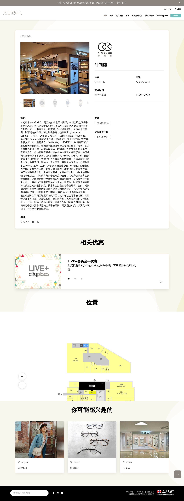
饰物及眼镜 (103, 123)
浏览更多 (121, 2)
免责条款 (140, 492)
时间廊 (92, 352)
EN (165, 9)
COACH (22, 468)
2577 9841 (143, 81)
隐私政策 (150, 492)
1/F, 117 (100, 81)
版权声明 (129, 492)
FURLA (126, 468)
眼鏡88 (74, 468)
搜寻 (178, 9)
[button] (22, 103)
